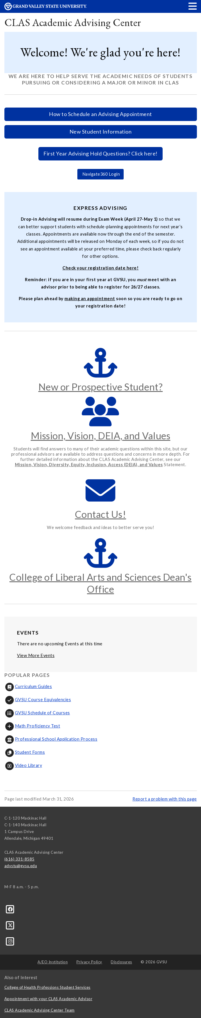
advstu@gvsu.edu (20, 865)
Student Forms (24, 752)
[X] (10, 925)
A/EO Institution (53, 962)
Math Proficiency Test (32, 725)
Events (28, 633)
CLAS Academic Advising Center (72, 22)
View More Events (35, 655)
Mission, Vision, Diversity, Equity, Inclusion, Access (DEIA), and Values (89, 464)
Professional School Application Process (51, 739)
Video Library (23, 765)
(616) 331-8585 (19, 859)
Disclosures (121, 962)
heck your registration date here (101, 267)
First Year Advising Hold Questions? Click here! (100, 153)
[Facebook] (10, 908)
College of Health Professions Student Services (47, 987)
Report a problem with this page (164, 798)
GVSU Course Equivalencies (37, 699)
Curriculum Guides (28, 686)
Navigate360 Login (100, 174)
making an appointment (89, 298)
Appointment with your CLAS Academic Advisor (48, 998)
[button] (192, 6)
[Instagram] (10, 941)
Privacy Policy (89, 962)
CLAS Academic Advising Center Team (39, 1010)
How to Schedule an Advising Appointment (100, 114)
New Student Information (100, 131)
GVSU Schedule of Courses (37, 712)
